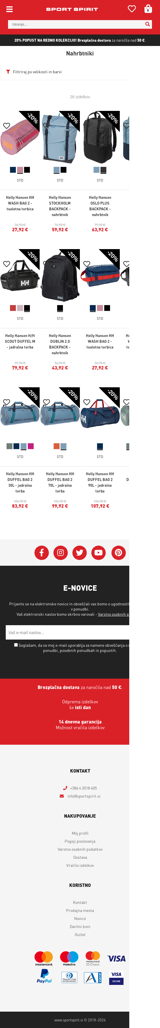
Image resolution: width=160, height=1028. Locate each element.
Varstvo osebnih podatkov (120, 614)
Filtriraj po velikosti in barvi (37, 71)
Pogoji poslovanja (80, 841)
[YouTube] (98, 553)
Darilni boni (80, 926)
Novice (80, 918)
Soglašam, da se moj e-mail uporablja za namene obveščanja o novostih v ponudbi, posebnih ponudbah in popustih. (82, 647)
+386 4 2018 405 (83, 787)
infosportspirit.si (84, 795)
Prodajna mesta (80, 910)
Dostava (80, 857)
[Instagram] (60, 553)
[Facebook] (41, 553)
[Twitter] (79, 553)
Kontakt (80, 902)
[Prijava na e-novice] (147, 632)
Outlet (80, 934)
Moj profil (80, 833)
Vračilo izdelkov (80, 865)
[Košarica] (146, 8)
